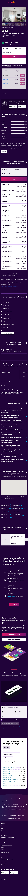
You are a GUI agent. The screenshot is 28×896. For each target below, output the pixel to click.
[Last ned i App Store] (22, 107)
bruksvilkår (20, 726)
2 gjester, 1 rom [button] (7, 52)
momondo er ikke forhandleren (14, 804)
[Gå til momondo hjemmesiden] (10, 2)
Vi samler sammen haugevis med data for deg (14, 807)
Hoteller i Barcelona (7, 769)
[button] (2, 2)
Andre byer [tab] (6, 747)
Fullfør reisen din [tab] (8, 757)
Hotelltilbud (4, 815)
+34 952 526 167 (6, 40)
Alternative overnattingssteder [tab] (11, 751)
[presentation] (22, 106)
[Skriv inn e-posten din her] (15, 716)
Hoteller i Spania (21, 815)
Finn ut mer (5, 276)
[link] (14, 604)
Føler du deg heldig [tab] (8, 754)
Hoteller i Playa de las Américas (10, 779)
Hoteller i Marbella (7, 785)
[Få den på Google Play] (13, 107)
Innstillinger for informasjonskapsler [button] (9, 286)
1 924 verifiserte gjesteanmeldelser (15, 43)
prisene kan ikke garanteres (14, 800)
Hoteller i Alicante (7, 773)
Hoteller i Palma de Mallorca (9, 767)
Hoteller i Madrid (7, 777)
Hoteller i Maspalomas (8, 775)
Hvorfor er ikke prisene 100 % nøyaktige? (14, 810)
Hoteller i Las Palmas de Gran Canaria (10, 782)
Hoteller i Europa (12, 815)
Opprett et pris (11, 596)
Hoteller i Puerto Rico (8, 765)
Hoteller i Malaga (7, 771)
